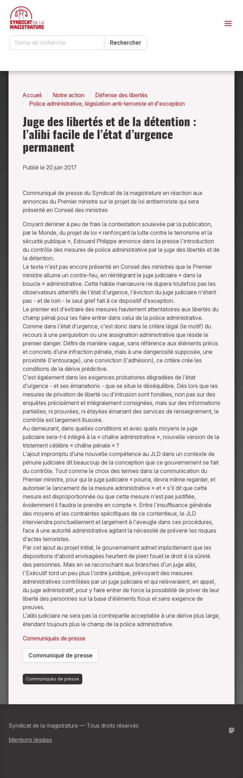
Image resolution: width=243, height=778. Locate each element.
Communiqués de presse (54, 638)
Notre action (68, 95)
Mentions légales (30, 739)
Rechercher (125, 42)
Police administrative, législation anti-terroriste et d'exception (107, 103)
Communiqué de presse (60, 657)
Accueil (32, 95)
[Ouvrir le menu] (228, 23)
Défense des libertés (121, 95)
